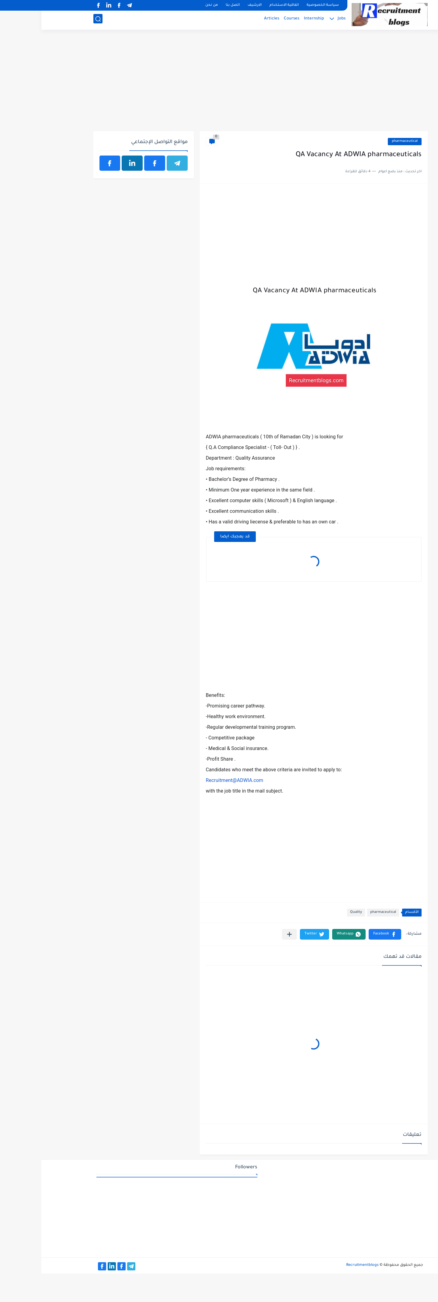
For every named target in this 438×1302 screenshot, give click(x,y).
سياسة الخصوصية (281, 5)
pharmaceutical (363, 141)
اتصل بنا (191, 5)
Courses (250, 20)
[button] (343, 934)
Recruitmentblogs (321, 1265)
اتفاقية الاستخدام (242, 5)
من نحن (170, 5)
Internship (272, 20)
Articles (230, 20)
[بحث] (56, 20)
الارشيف (213, 5)
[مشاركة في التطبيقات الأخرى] (248, 934)
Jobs (300, 20)
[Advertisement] (219, 84)
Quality (315, 912)
